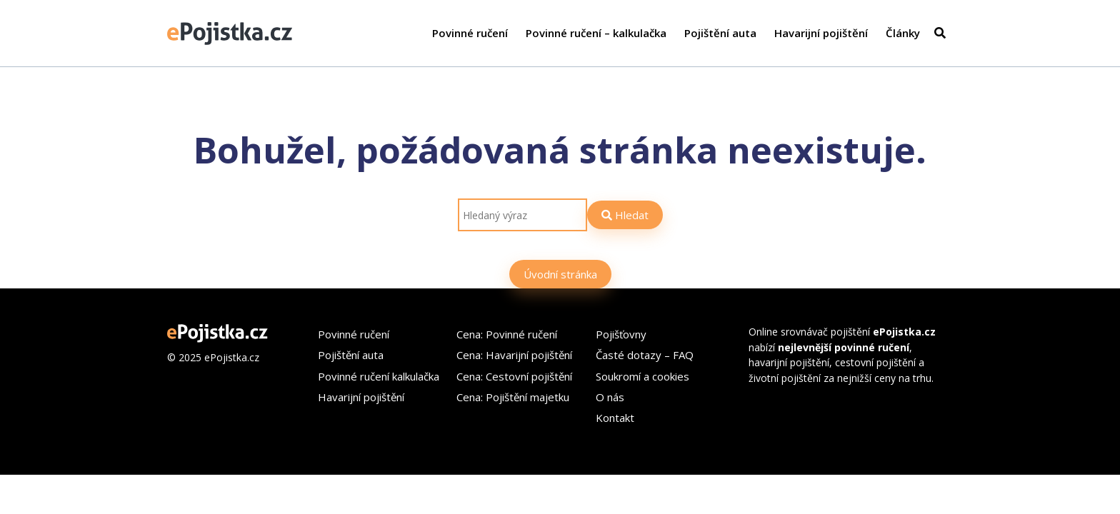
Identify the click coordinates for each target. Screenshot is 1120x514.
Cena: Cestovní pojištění (514, 376)
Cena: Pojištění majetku (512, 397)
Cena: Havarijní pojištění (514, 355)
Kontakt (615, 417)
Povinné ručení (470, 33)
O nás (610, 397)
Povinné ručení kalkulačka (378, 376)
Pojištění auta (720, 33)
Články (903, 33)
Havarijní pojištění (821, 33)
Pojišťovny (621, 334)
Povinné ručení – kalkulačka (596, 33)
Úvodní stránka (560, 274)
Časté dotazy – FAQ (645, 355)
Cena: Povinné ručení (506, 334)
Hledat (625, 215)
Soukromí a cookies (642, 376)
